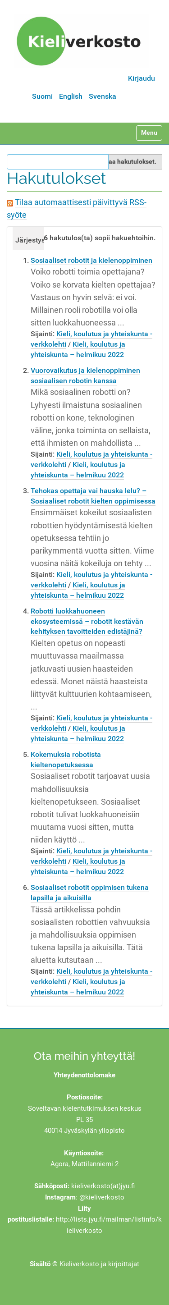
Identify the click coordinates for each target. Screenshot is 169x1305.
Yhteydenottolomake (84, 1075)
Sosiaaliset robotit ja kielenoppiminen (91, 260)
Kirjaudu (141, 78)
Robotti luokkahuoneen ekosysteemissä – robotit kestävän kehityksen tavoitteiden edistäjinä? (87, 621)
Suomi (42, 96)
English (70, 96)
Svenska (102, 96)
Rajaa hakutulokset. (127, 161)
